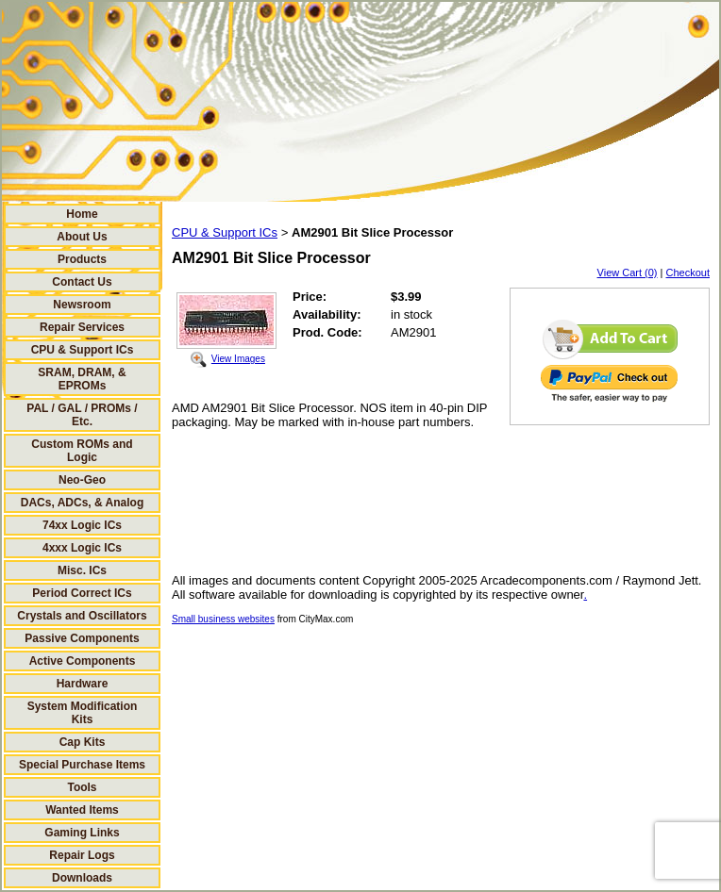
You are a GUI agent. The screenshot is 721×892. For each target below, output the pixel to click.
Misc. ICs (82, 570)
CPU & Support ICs (82, 349)
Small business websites (223, 619)
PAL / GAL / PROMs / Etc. (81, 415)
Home (81, 214)
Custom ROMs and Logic (81, 451)
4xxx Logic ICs (82, 547)
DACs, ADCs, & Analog (82, 502)
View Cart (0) (627, 272)
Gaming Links (81, 832)
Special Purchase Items (82, 764)
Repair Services (82, 327)
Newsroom (81, 304)
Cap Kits (82, 742)
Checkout (688, 272)
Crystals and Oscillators (81, 615)
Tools (81, 787)
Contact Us (81, 282)
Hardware (83, 683)
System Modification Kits (82, 713)
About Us (82, 236)
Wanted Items (82, 810)
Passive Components (82, 638)
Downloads (82, 877)
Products (82, 259)
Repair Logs (81, 855)
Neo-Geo (82, 480)
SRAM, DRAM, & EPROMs (82, 379)
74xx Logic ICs (82, 525)
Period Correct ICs (81, 593)
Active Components (82, 661)
